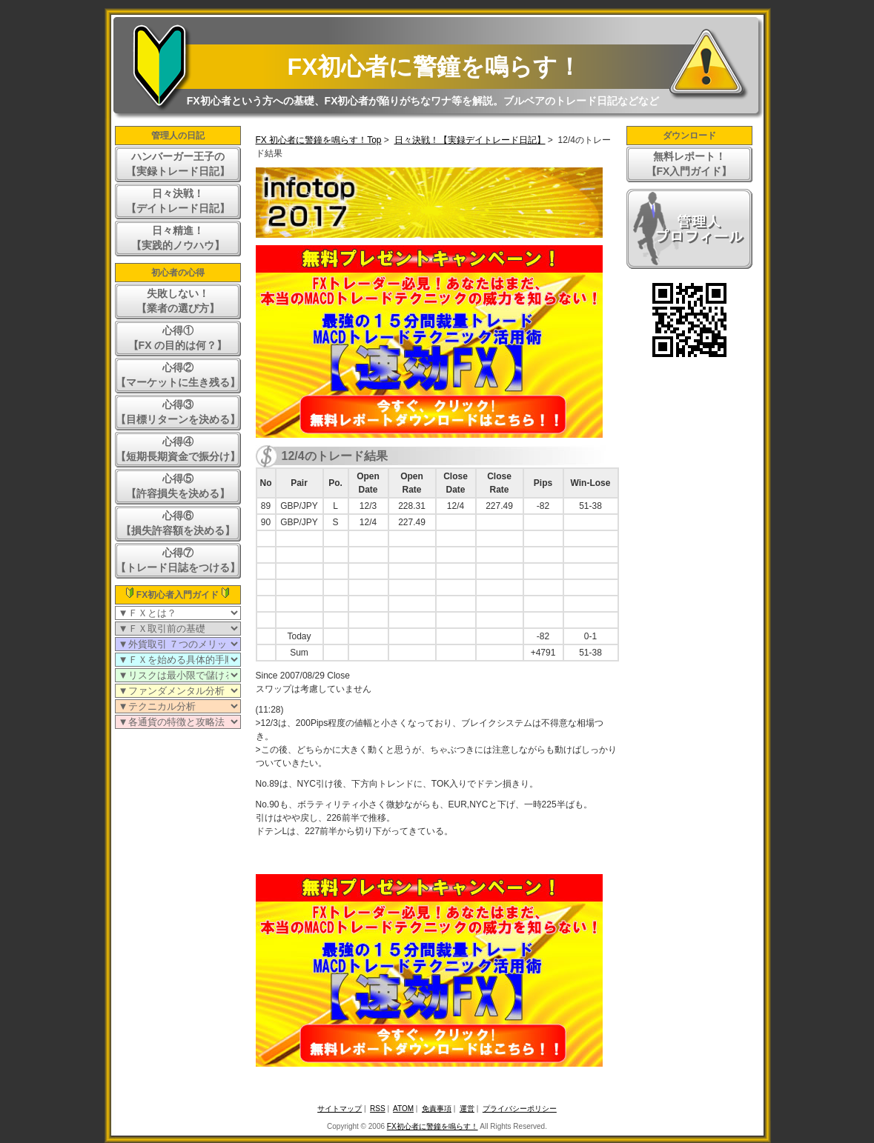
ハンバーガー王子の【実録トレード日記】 (178, 163)
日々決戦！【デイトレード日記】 (178, 200)
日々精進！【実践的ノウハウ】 (178, 237)
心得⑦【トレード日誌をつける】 (178, 560)
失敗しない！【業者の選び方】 (177, 300)
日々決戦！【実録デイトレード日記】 (470, 140)
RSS (377, 1108)
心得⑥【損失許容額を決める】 (178, 523)
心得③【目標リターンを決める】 (178, 412)
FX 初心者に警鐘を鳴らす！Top (319, 140)
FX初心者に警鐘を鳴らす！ (435, 66)
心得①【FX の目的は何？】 (178, 337)
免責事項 (436, 1108)
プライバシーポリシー (520, 1108)
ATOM (403, 1108)
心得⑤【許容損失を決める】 (178, 486)
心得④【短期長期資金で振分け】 (178, 449)
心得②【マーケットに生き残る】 (178, 374)
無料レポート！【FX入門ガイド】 (689, 163)
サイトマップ (339, 1108)
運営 (467, 1108)
